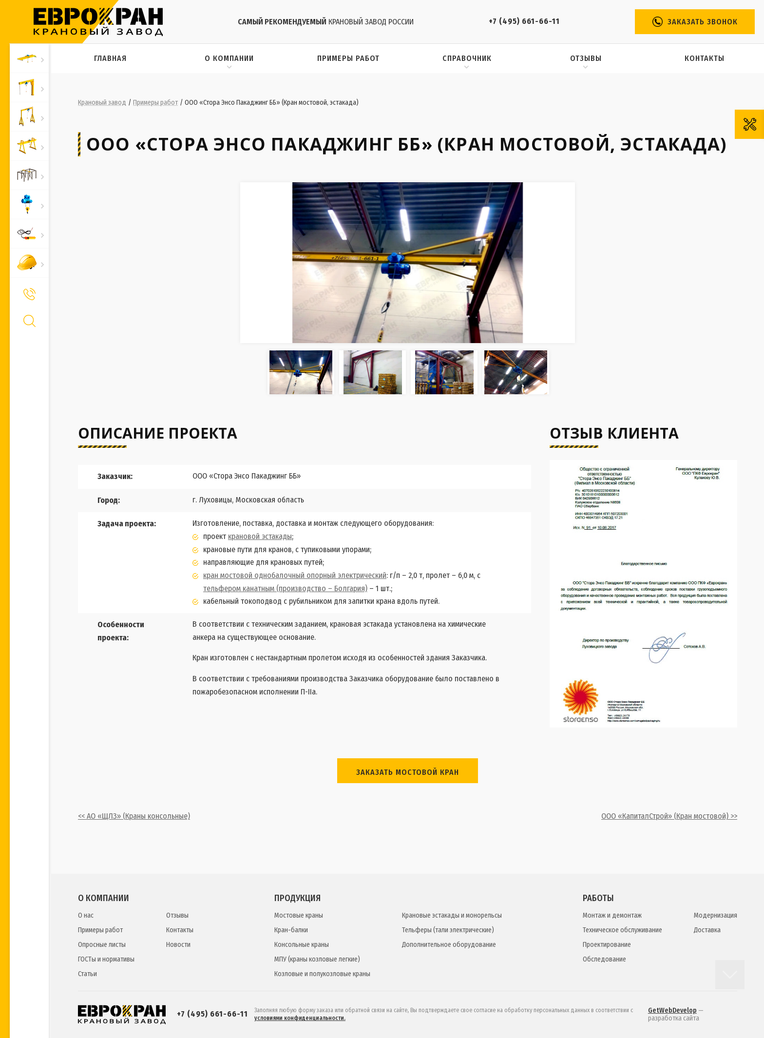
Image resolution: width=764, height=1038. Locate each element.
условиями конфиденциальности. (299, 1018)
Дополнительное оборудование (449, 945)
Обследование (604, 959)
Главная (110, 58)
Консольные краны (301, 945)
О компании (229, 58)
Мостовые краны (298, 915)
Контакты (705, 58)
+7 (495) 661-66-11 (524, 21)
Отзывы (586, 58)
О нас (86, 915)
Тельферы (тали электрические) (448, 930)
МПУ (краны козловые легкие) (317, 959)
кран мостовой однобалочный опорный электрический (294, 575)
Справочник (467, 58)
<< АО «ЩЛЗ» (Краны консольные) (134, 816)
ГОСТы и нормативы (106, 959)
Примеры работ (348, 58)
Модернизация (715, 915)
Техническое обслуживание (622, 930)
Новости (178, 945)
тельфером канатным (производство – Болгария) (285, 588)
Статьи (87, 974)
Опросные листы (102, 945)
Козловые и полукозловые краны (322, 974)
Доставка (707, 930)
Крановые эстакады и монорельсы (452, 915)
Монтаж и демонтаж (612, 915)
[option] (407, 262)
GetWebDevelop (672, 1010)
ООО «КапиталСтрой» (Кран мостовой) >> (669, 816)
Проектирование (607, 945)
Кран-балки (291, 930)
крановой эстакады (260, 536)
